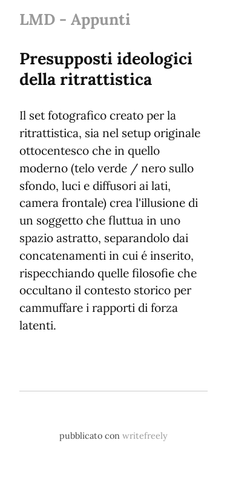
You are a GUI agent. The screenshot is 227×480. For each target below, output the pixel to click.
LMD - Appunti (74, 19)
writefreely (145, 435)
